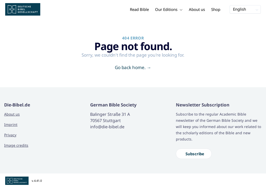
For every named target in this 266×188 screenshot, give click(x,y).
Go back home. (133, 67)
